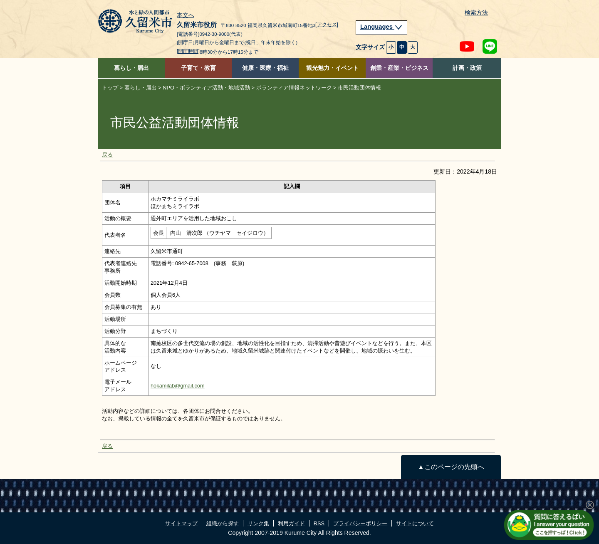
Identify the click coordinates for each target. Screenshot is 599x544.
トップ (110, 87)
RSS (319, 523)
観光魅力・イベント (332, 68)
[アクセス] (326, 24)
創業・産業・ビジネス (399, 68)
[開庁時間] (188, 51)
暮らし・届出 (131, 68)
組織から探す (222, 523)
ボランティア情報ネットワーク (294, 87)
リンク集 (258, 523)
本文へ (185, 15)
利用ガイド (291, 523)
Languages (381, 26)
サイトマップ (181, 523)
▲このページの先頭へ (451, 466)
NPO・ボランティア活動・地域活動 (206, 87)
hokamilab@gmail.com (178, 386)
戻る (107, 155)
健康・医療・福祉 (265, 68)
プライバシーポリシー (360, 523)
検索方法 (476, 13)
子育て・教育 (198, 68)
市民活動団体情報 (359, 87)
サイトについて (415, 523)
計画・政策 (467, 68)
